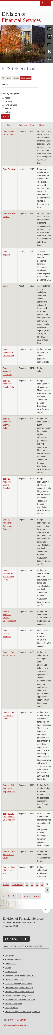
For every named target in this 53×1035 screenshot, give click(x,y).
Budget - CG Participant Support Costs (9, 788)
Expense (8, 101)
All (3, 78)
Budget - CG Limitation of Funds (8, 715)
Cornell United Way (13, 1004)
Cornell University (18, 1020)
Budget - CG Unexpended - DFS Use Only (9, 816)
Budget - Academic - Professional (8, 352)
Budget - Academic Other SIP (7, 371)
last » (36, 896)
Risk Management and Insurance (19, 991)
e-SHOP (49, 58)
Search (4, 84)
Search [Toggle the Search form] (42, 3)
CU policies (49, 36)
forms (49, 28)
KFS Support (49, 51)
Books (5, 286)
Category (23, 125)
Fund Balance (11, 105)
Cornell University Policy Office (18, 996)
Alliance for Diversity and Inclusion (20, 1000)
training (49, 43)
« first (6, 884)
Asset (7, 98)
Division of (14, 14)
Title (9, 125)
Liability (8, 112)
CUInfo (8, 968)
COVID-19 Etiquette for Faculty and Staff (22, 1011)
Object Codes (26, 78)
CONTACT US (14, 939)
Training (16, 78)
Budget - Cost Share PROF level (9, 870)
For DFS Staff (11, 971)
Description (44, 125)
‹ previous (17, 884)
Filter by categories (10, 94)
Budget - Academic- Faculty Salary (9, 383)
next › (27, 896)
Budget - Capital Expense (6, 633)
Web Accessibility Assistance (16, 1025)
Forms (8, 78)
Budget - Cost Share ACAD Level (9, 854)
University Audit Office (14, 980)
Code (32, 125)
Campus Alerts (11, 1008)
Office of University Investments (18, 984)
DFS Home (9, 956)
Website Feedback (13, 960)
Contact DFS (10, 964)
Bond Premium (9, 169)
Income (8, 108)
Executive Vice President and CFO (20, 976)
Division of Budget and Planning (19, 988)
